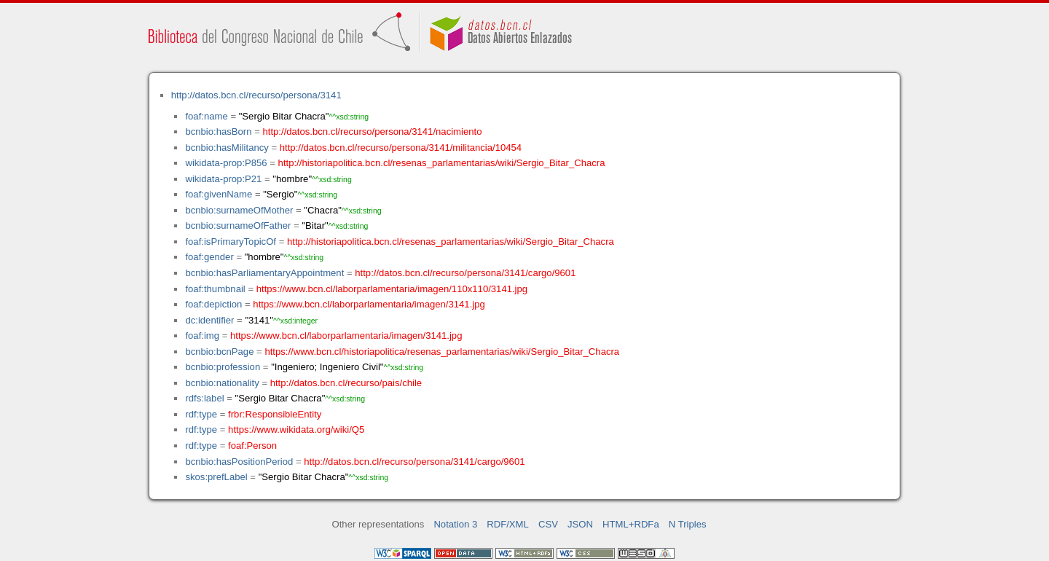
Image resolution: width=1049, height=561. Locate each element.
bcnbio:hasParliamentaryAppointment (264, 272)
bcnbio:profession (222, 366)
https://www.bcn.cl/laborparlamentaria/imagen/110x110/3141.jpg (391, 288)
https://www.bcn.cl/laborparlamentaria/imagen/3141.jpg (368, 304)
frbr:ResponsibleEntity (274, 414)
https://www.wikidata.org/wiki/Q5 (296, 429)
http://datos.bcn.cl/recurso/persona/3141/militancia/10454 (401, 147)
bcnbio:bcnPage (219, 351)
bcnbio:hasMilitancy (226, 147)
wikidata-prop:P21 (223, 178)
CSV (548, 524)
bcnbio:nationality (222, 382)
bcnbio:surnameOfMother (239, 210)
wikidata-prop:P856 (226, 162)
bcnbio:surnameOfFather (238, 225)
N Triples (688, 524)
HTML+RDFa (630, 524)
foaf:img (202, 335)
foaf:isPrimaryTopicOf (230, 241)
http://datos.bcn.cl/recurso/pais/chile (346, 382)
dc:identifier (209, 320)
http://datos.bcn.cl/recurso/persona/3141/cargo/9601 (465, 272)
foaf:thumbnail (215, 288)
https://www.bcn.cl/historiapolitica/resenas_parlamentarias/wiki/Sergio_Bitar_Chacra (441, 351)
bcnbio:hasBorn (218, 131)
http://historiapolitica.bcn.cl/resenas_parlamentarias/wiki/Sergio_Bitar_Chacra (441, 162)
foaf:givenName (218, 194)
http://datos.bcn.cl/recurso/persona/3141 (256, 95)
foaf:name (206, 116)
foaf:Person (252, 445)
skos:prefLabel (216, 476)
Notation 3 (455, 524)
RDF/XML (508, 524)
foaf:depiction (213, 304)
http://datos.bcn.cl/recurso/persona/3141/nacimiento (372, 131)
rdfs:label (204, 398)
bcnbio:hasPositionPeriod (239, 461)
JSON (580, 524)
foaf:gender (209, 256)
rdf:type (201, 414)
